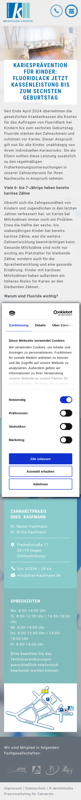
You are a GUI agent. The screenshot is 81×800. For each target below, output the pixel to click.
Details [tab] (40, 325)
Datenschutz (35, 788)
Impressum (13, 788)
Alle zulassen (40, 458)
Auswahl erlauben (40, 471)
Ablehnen (40, 484)
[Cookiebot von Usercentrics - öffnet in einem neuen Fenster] (55, 313)
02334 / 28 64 (38, 569)
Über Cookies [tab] (62, 325)
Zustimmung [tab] (19, 325)
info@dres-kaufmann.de (39, 575)
